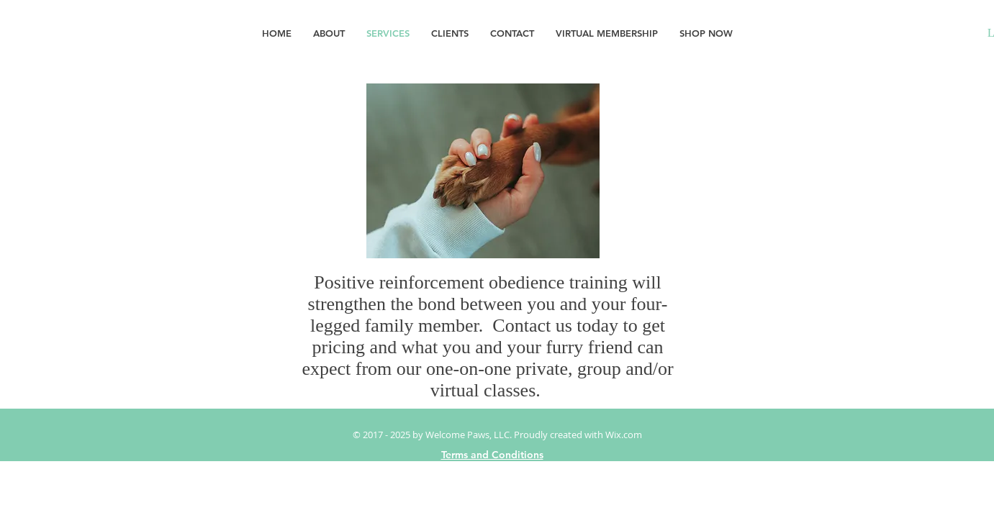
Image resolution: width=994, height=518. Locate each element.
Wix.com (623, 434)
